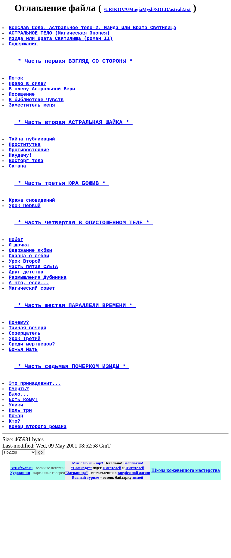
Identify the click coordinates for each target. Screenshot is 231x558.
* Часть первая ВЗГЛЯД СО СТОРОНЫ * (75, 69)
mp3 (99, 535)
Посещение (22, 108)
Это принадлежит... (35, 446)
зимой (138, 550)
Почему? (19, 374)
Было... (19, 459)
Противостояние (29, 173)
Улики (16, 472)
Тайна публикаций (32, 159)
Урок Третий (25, 394)
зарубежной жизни (134, 545)
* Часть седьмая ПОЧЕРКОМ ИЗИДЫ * (71, 426)
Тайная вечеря (28, 381)
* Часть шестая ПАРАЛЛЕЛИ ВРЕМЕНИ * (75, 355)
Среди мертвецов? (32, 401)
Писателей (112, 540)
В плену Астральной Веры (42, 101)
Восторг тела (26, 186)
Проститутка (25, 166)
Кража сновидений (32, 231)
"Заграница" (76, 545)
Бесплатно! (133, 535)
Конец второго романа (38, 499)
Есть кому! (23, 466)
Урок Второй (25, 303)
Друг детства (26, 316)
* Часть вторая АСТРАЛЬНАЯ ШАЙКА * (73, 140)
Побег (16, 276)
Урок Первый (25, 238)
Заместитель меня (32, 121)
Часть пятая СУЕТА (33, 309)
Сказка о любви (29, 296)
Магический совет (32, 336)
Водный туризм (85, 550)
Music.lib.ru (82, 535)
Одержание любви (31, 289)
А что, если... (29, 329)
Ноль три (20, 479)
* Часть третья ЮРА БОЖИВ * (61, 212)
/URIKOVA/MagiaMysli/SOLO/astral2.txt (147, 9)
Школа (185, 542)
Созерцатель (25, 388)
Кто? (15, 492)
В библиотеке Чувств (36, 114)
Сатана (18, 192)
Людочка (19, 283)
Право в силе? (28, 95)
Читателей (134, 540)
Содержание (23, 49)
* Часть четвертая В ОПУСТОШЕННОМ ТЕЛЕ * (83, 257)
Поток (16, 88)
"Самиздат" (81, 540)
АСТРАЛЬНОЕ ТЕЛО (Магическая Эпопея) (59, 36)
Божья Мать (23, 407)
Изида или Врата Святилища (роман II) (61, 43)
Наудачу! (20, 179)
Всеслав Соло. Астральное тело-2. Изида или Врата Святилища (93, 29)
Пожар (16, 485)
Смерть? (19, 452)
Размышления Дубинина (38, 322)
